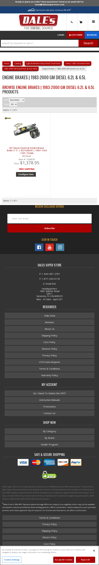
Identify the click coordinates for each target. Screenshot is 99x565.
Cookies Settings (12, 560)
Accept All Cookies (63, 560)
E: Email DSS (49, 283)
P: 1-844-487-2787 (49, 273)
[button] (49, 43)
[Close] (94, 550)
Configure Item (26, 174)
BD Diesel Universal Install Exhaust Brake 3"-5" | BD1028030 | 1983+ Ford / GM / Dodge (27, 150)
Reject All (85, 560)
